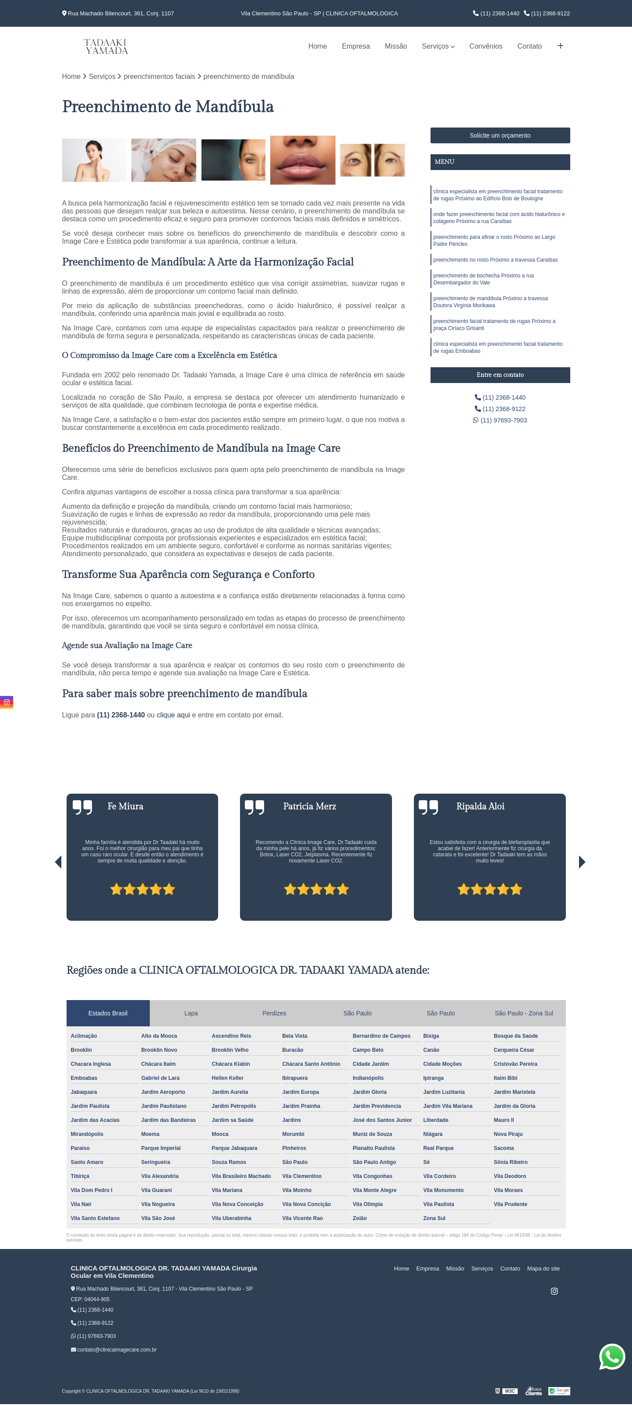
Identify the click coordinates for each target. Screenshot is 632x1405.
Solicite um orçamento (500, 136)
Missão (396, 46)
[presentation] (46, 896)
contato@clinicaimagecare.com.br (114, 1350)
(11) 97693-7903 (500, 423)
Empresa (356, 46)
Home (317, 46)
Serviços (435, 46)
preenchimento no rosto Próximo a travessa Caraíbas (496, 266)
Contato (529, 46)
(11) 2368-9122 (547, 13)
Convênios (486, 46)
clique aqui (174, 716)
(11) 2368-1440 (496, 13)
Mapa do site (545, 1269)
